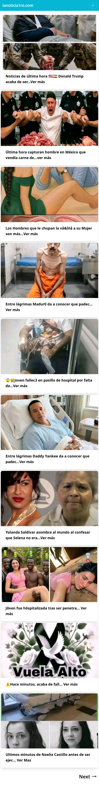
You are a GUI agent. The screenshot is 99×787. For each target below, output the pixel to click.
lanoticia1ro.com (17, 5)
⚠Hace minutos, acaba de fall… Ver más (42, 684)
